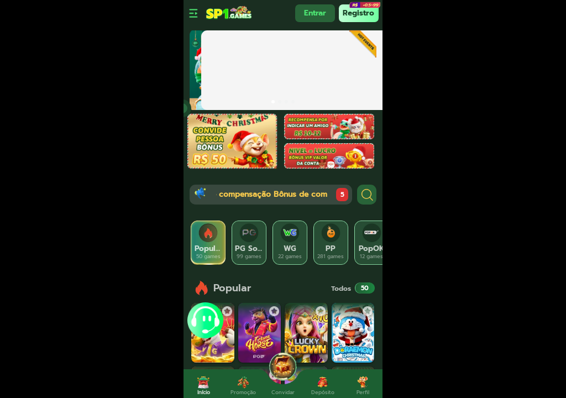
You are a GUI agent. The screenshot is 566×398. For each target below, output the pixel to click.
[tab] (208, 243)
